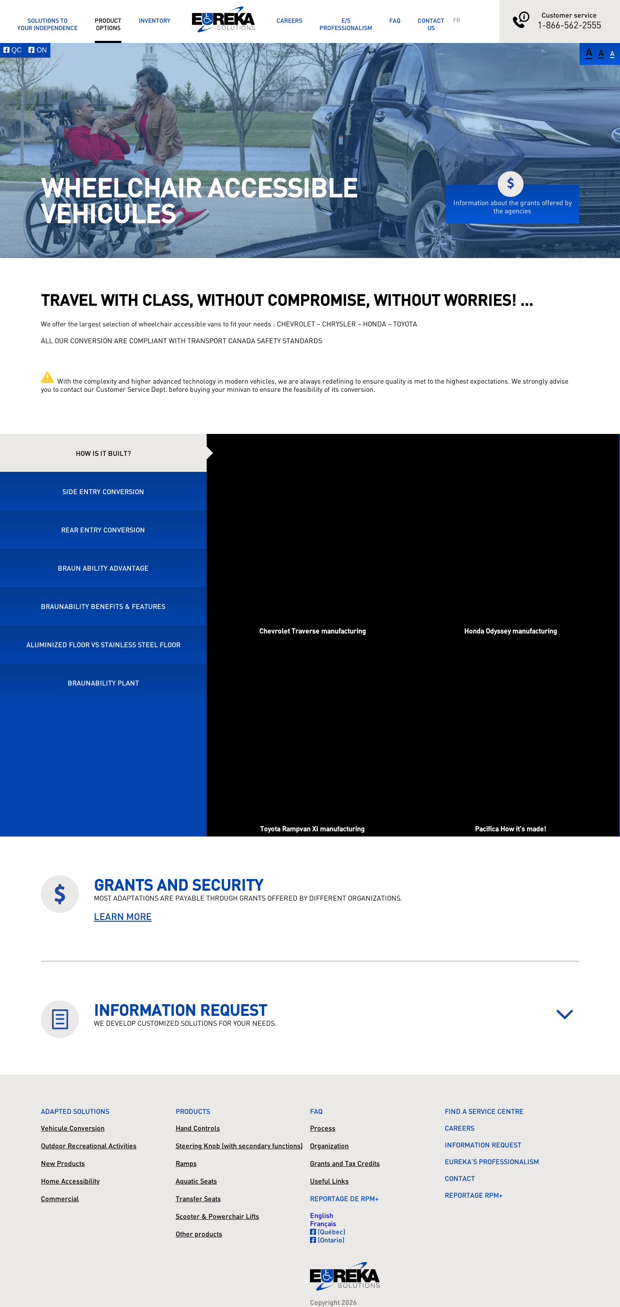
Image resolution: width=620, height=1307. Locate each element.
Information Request (483, 1145)
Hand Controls (198, 1128)
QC (12, 50)
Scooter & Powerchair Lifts (217, 1216)
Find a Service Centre (484, 1111)
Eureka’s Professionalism (492, 1161)
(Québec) (327, 1231)
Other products (199, 1234)
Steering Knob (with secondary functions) (239, 1145)
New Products (63, 1163)
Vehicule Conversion (73, 1128)
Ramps (186, 1163)
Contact (460, 1178)
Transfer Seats (198, 1198)
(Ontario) (327, 1240)
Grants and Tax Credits (345, 1163)
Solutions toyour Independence (47, 24)
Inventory (154, 20)
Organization (329, 1145)
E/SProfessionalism (345, 24)
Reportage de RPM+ (344, 1198)
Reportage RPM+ (474, 1195)
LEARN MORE (123, 916)
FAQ (394, 20)
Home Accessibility (70, 1181)
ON (37, 50)
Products (193, 1111)
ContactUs (431, 24)
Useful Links (329, 1181)
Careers (289, 20)
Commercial (60, 1198)
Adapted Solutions (75, 1111)
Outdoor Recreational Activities (88, 1145)
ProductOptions (108, 24)
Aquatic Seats (196, 1181)
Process (322, 1128)
